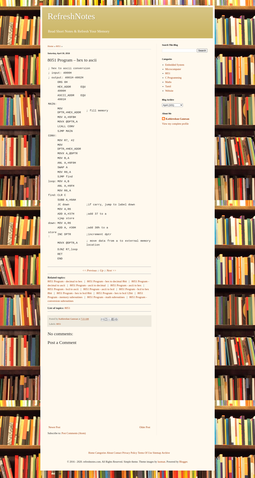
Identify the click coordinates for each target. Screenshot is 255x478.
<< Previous (89, 270)
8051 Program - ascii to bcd (98, 289)
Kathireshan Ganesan (177, 119)
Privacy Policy (129, 453)
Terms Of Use (145, 453)
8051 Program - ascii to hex (125, 285)
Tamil (168, 86)
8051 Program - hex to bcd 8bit (74, 293)
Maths (168, 82)
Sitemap (157, 453)
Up (102, 270)
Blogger (183, 461)
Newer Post (54, 427)
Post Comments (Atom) (74, 433)
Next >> (111, 270)
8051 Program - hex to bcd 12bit (114, 293)
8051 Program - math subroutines (106, 297)
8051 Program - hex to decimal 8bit (107, 281)
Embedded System (174, 64)
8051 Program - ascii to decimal (88, 285)
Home (51, 46)
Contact (118, 453)
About (110, 453)
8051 (58, 46)
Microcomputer (173, 69)
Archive (166, 453)
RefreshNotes (71, 16)
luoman (161, 461)
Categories (100, 453)
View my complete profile (175, 123)
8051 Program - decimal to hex (65, 281)
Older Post (144, 427)
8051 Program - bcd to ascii (63, 289)
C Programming (173, 77)
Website (169, 90)
